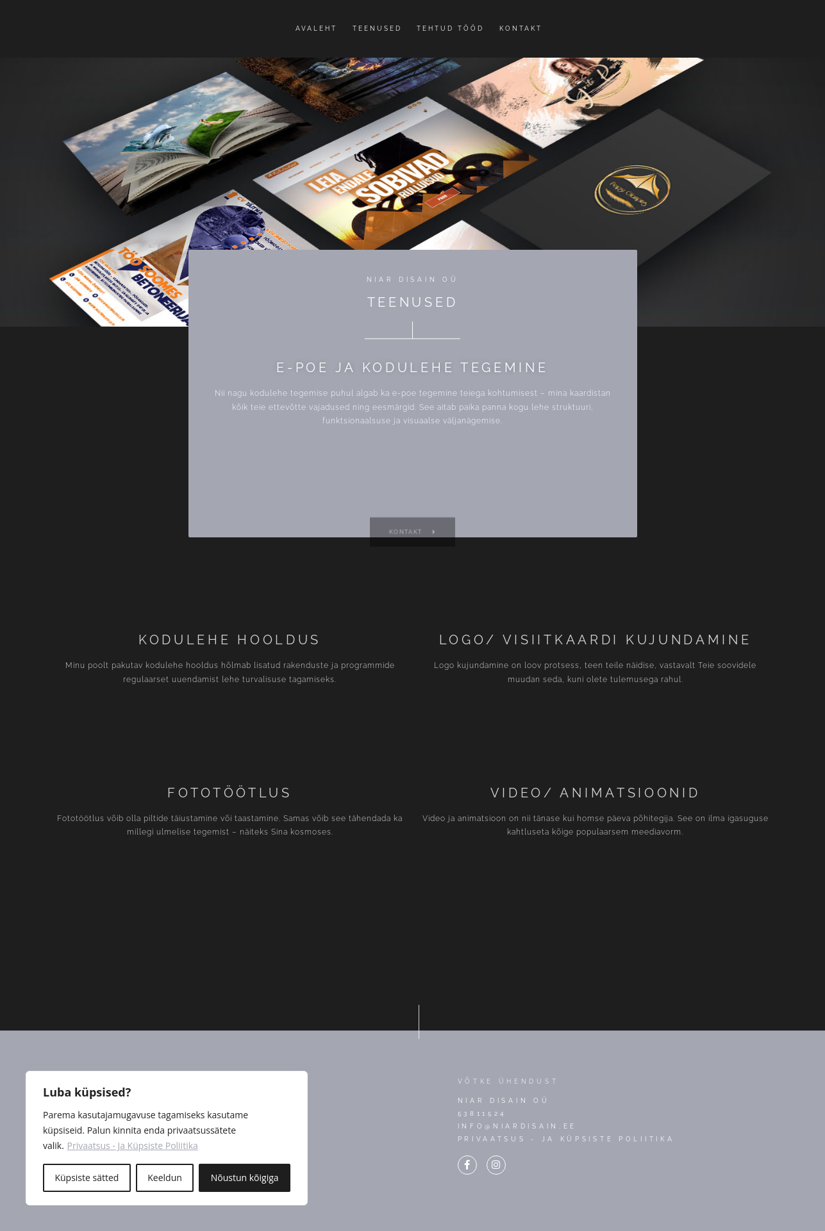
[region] (167, 1138)
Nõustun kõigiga (245, 1177)
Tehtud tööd (450, 28)
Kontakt (520, 28)
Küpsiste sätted (86, 1177)
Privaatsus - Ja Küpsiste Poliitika (132, 1145)
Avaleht (316, 28)
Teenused (377, 28)
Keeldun (164, 1177)
